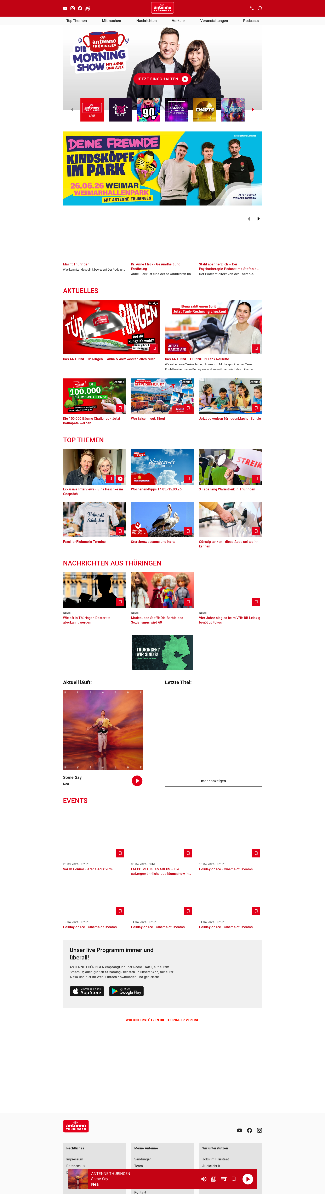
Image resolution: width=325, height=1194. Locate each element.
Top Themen (76, 20)
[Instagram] (72, 8)
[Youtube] (65, 8)
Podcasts (251, 20)
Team (138, 1166)
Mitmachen (111, 20)
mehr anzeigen (213, 781)
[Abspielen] (248, 1179)
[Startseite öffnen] (162, 8)
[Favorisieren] (233, 1179)
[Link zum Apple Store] (87, 992)
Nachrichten (146, 20)
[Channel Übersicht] (214, 1179)
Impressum (74, 1159)
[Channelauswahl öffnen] (260, 8)
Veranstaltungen (214, 20)
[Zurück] (248, 218)
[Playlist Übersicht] (224, 1179)
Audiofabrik (211, 1166)
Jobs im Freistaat (215, 1159)
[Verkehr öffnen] (87, 8)
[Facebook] (80, 8)
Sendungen (143, 1159)
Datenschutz (75, 1166)
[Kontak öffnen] (252, 8)
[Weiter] (258, 218)
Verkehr (178, 20)
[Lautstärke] (204, 1179)
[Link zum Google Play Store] (126, 992)
